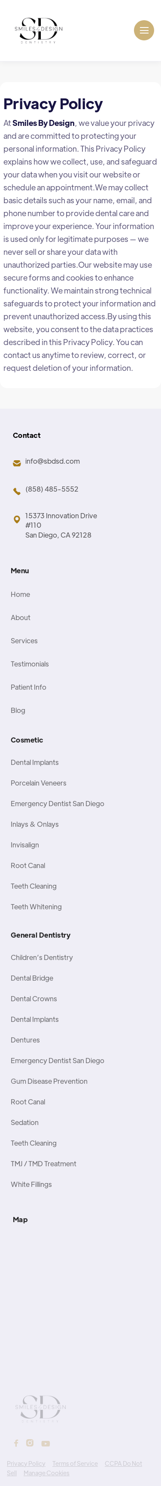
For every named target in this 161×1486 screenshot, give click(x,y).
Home (20, 607)
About (20, 630)
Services (24, 653)
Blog (18, 723)
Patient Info (28, 699)
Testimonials (30, 676)
